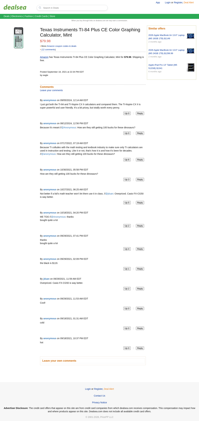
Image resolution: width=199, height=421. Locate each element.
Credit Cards (41, 16)
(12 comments (48, 49)
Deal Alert (189, 2)
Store (52, 16)
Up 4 (127, 249)
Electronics (17, 16)
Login (168, 2)
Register (178, 2)
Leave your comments (51, 90)
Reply (140, 113)
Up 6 (127, 159)
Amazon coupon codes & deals (61, 46)
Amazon (44, 57)
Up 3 (127, 179)
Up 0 (127, 113)
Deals (7, 16)
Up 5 (127, 202)
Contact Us (99, 395)
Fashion (29, 16)
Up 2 (127, 226)
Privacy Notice (99, 402)
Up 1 (127, 269)
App (158, 2)
